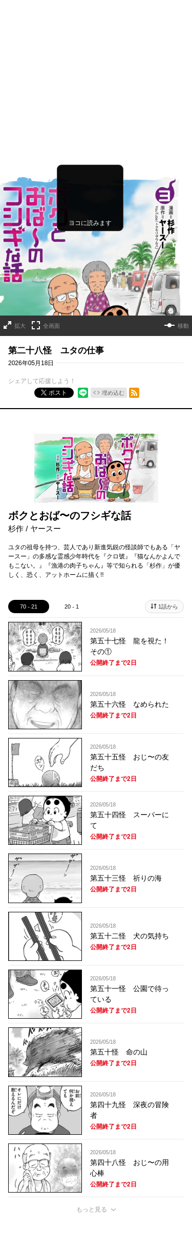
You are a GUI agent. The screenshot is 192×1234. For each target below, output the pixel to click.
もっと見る (91, 1149)
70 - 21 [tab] (28, 547)
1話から (168, 547)
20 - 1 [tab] (72, 547)
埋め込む (113, 333)
